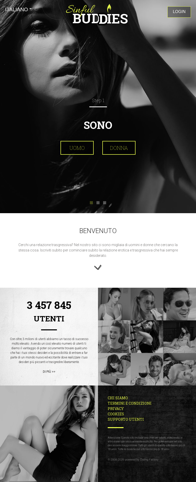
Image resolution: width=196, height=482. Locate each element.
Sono (98, 125)
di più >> (49, 371)
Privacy (116, 408)
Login (179, 11)
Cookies (116, 414)
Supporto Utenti (126, 419)
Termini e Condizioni (130, 403)
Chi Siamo (118, 397)
